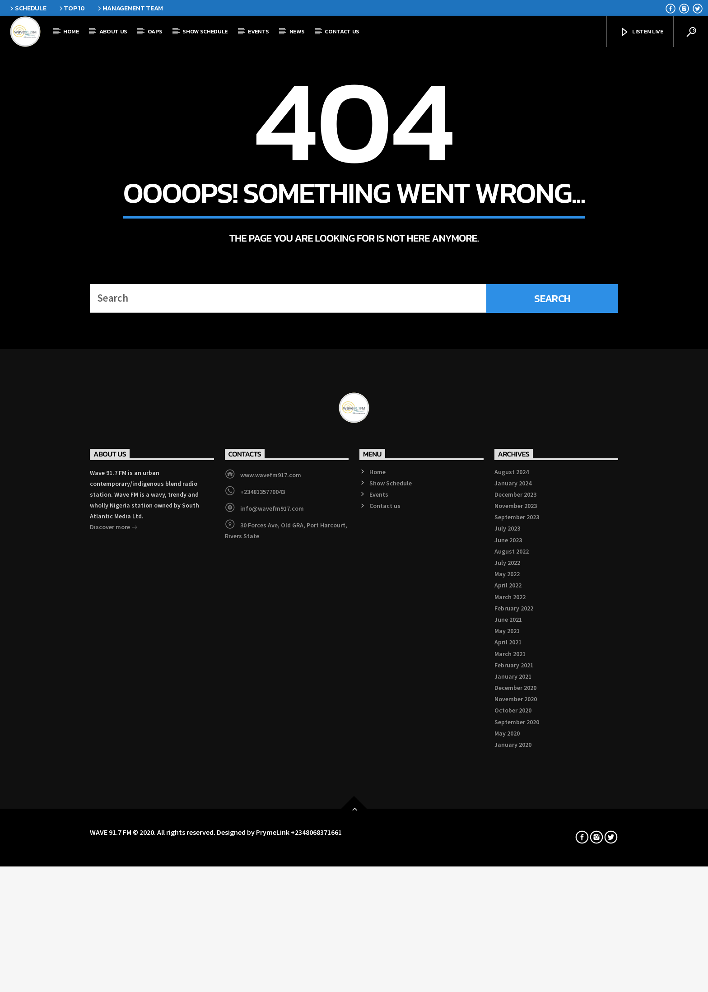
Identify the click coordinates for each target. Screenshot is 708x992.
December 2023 (515, 743)
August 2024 (511, 721)
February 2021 (513, 914)
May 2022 (507, 823)
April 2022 (508, 834)
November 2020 (515, 948)
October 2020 (512, 959)
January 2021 (512, 925)
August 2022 (511, 800)
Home (71, 31)
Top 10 (71, 8)
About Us (113, 31)
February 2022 (513, 857)
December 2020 (515, 936)
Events (258, 31)
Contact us (342, 31)
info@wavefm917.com (272, 757)
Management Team (129, 8)
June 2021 (508, 868)
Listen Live (641, 32)
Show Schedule (205, 31)
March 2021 (510, 903)
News (297, 31)
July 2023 (507, 777)
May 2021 (507, 880)
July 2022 (507, 811)
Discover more (114, 777)
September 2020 (516, 971)
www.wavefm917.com (270, 724)
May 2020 (507, 982)
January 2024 (512, 732)
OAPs (155, 31)
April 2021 (508, 891)
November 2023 (515, 754)
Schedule (27, 8)
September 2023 (516, 766)
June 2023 (508, 789)
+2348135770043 (262, 740)
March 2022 (510, 846)
